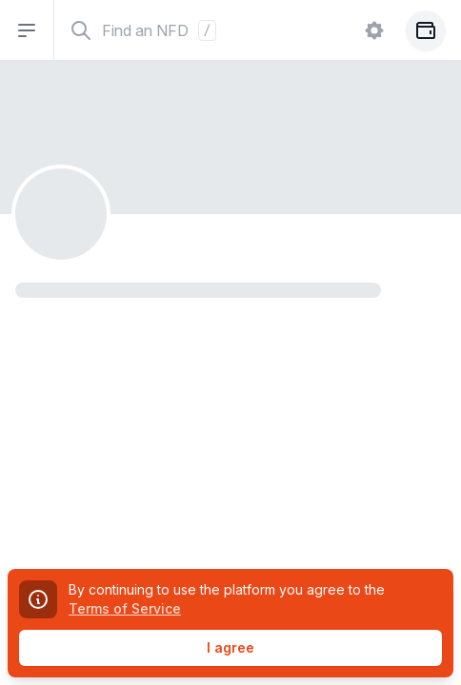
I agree (230, 647)
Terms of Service (125, 608)
